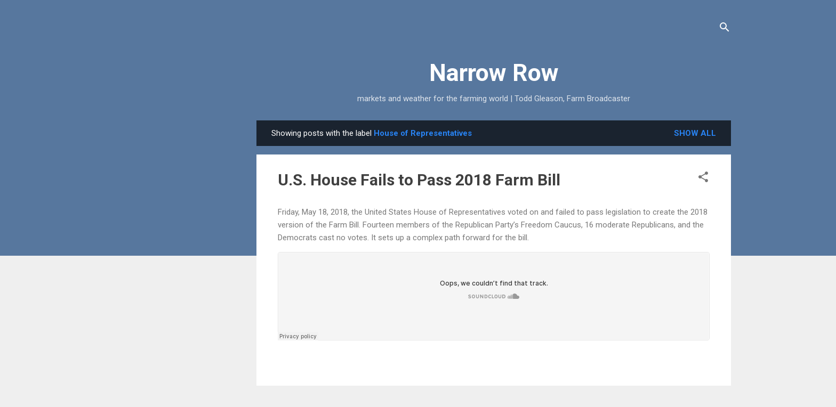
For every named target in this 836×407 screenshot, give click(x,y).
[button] (703, 178)
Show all (695, 133)
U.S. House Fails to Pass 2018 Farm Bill (419, 179)
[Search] (724, 29)
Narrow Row (494, 73)
